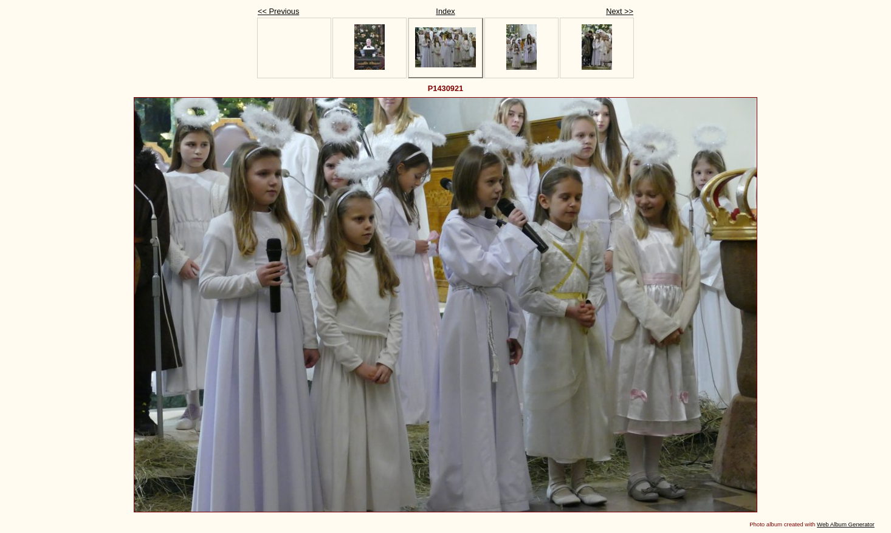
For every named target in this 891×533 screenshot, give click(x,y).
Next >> (619, 11)
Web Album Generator (846, 524)
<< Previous (278, 11)
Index (445, 11)
